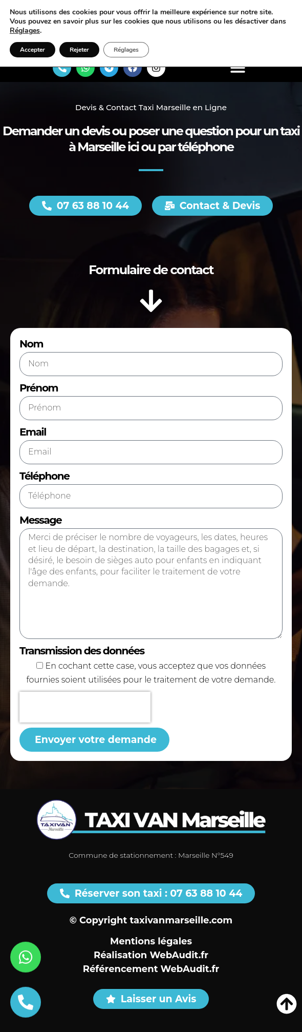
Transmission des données (81, 651)
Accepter (32, 50)
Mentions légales (151, 941)
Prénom (38, 388)
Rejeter (79, 50)
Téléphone (44, 476)
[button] (238, 68)
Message (40, 520)
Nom (31, 344)
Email (32, 432)
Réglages (25, 30)
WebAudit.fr (178, 955)
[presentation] (84, 707)
